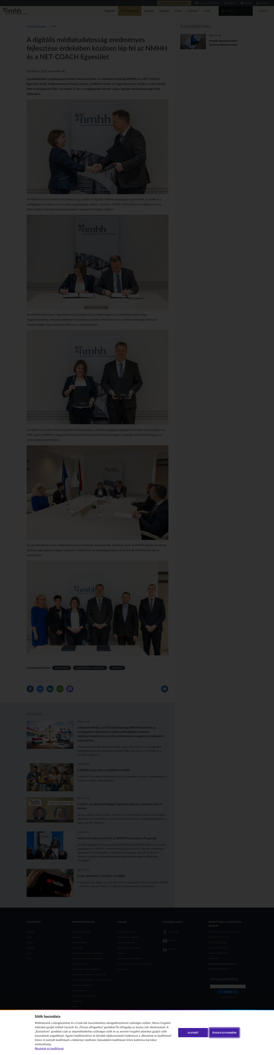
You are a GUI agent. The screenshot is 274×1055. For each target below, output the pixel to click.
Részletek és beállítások (49, 1048)
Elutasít (193, 1032)
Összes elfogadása (224, 1032)
